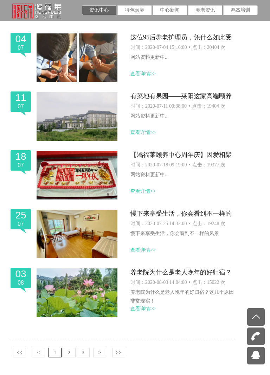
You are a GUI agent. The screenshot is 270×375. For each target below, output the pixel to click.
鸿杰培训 (240, 10)
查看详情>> (143, 73)
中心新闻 (170, 10)
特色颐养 (134, 10)
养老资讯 (205, 10)
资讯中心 (99, 10)
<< (19, 352)
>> (119, 352)
